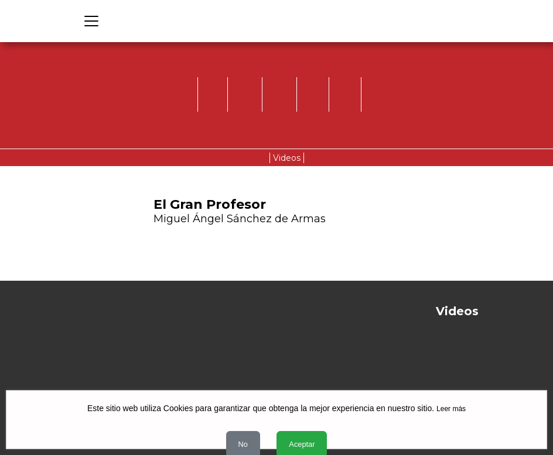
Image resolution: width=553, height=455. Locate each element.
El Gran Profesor (209, 204)
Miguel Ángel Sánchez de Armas (239, 218)
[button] (382, 227)
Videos (287, 158)
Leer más (451, 409)
